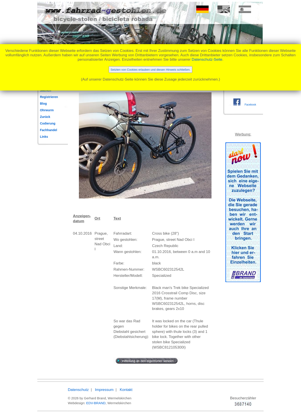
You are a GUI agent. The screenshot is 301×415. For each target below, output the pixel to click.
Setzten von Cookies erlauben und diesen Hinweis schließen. (150, 69)
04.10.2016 (82, 233)
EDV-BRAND (96, 403)
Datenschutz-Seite (207, 59)
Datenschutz (78, 390)
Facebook (250, 104)
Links (44, 136)
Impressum (104, 390)
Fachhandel (48, 130)
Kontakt (126, 390)
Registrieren (49, 97)
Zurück (45, 117)
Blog (43, 103)
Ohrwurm (47, 110)
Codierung (47, 123)
